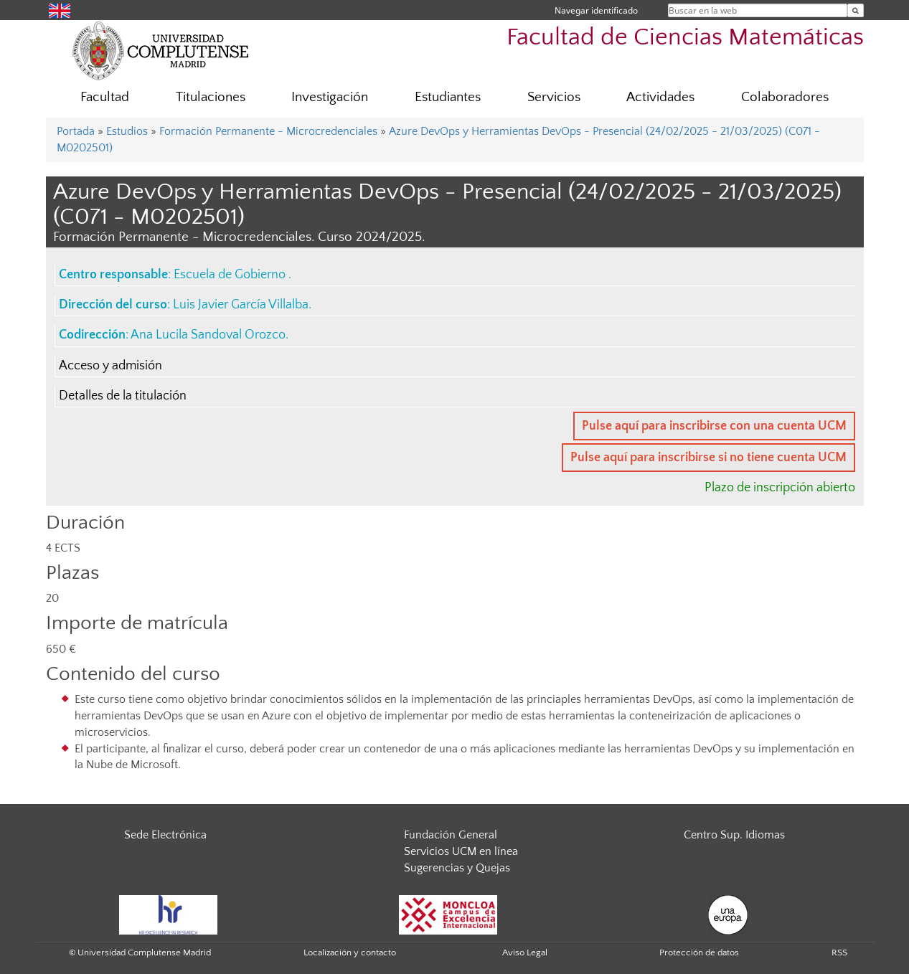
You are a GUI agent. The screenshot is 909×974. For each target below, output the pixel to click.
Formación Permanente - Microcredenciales (268, 131)
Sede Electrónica (165, 834)
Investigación (329, 97)
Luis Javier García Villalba (241, 305)
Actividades (660, 97)
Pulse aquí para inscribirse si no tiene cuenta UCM (708, 457)
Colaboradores (785, 97)
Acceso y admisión (110, 366)
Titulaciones (210, 97)
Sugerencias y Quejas (457, 867)
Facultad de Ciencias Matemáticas (685, 37)
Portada (76, 131)
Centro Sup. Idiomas (734, 834)
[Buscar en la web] (855, 10)
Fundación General (450, 834)
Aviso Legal (524, 952)
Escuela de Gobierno (231, 275)
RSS (839, 952)
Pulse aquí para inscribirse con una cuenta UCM (714, 426)
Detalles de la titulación (123, 396)
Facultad (104, 97)
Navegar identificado (596, 10)
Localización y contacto (349, 952)
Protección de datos (699, 952)
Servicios (553, 97)
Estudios (127, 131)
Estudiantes (448, 97)
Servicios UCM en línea (461, 851)
